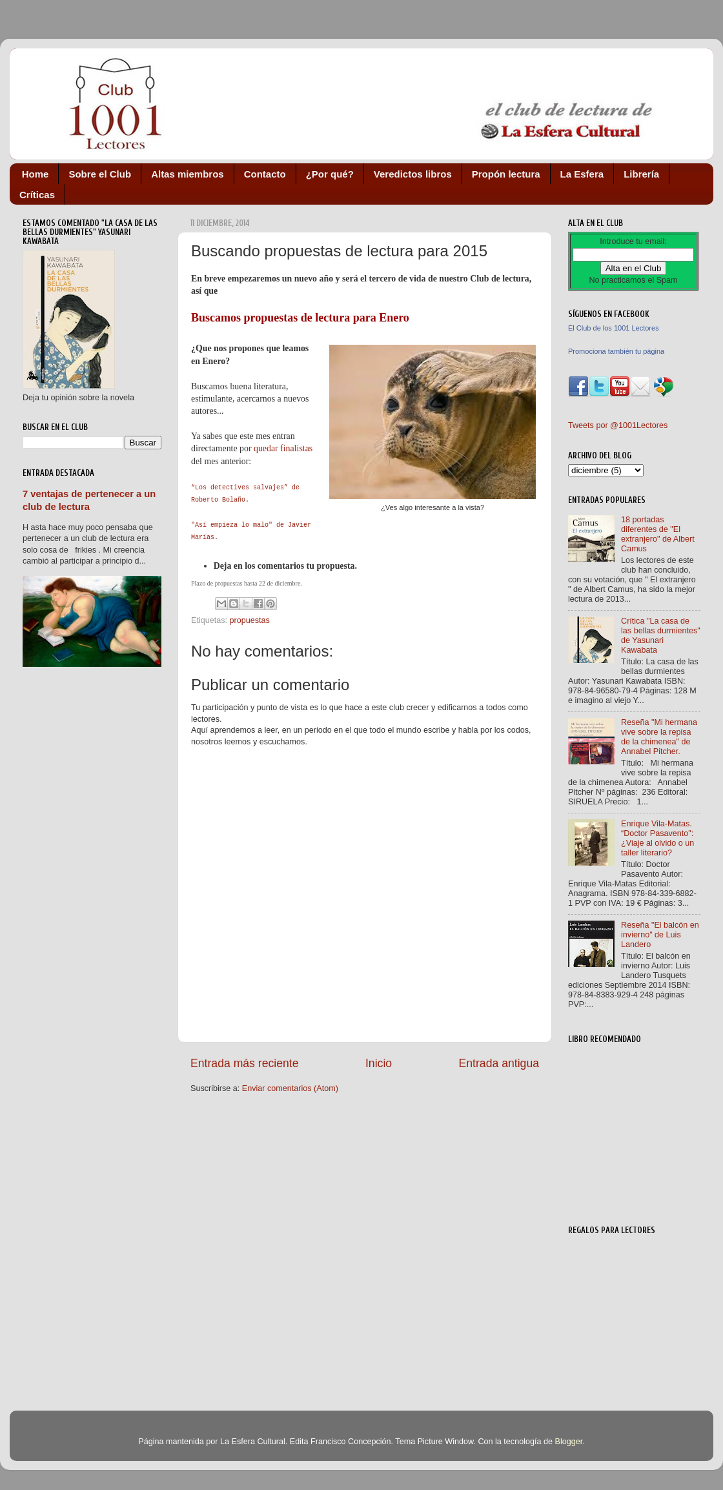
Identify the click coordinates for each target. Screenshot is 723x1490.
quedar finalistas (283, 448)
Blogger (568, 1441)
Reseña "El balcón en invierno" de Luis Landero (660, 935)
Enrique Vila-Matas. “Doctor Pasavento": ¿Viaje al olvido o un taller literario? (657, 838)
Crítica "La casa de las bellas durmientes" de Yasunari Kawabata (660, 636)
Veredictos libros (413, 173)
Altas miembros (187, 173)
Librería (641, 173)
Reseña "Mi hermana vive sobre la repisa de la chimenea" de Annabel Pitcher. (659, 737)
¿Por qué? (330, 173)
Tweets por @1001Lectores (617, 425)
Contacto (265, 173)
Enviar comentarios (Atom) (290, 1088)
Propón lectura (506, 173)
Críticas (37, 194)
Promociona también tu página (616, 351)
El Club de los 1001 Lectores (613, 328)
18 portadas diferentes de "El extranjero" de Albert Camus (658, 534)
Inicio (378, 1063)
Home (35, 173)
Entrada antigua (499, 1063)
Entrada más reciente (244, 1063)
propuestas (250, 620)
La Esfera (582, 173)
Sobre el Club (99, 173)
